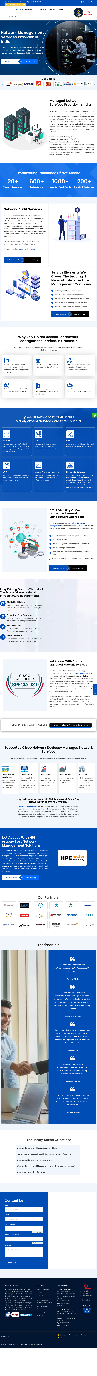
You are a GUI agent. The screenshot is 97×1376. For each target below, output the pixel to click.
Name (7, 1208)
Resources (51, 9)
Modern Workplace (43, 1298)
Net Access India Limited (36, 1347)
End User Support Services (43, 1310)
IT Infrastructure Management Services (45, 1303)
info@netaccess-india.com (16, 2)
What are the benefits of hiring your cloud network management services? (46, 1168)
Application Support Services (44, 1293)
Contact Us (12, 16)
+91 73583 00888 (35, 2)
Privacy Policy (6, 1338)
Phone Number (10, 1226)
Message (8, 1248)
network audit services (26, 249)
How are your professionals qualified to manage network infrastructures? (45, 1156)
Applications (29, 9)
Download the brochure (15, 4)
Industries (41, 9)
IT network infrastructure (82, 675)
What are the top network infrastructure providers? (37, 1150)
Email (7, 1217)
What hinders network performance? (31, 1174)
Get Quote (95, 690)
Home (10, 9)
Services (19, 9)
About (60, 9)
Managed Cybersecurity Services (45, 1316)
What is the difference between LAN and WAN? (35, 1162)
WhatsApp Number (12, 1237)
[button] (2, 84)
